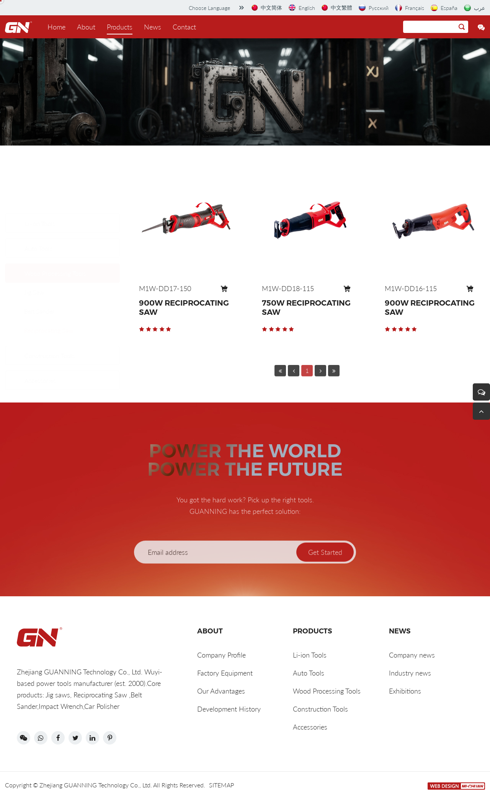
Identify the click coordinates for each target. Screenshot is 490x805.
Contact (184, 27)
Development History (229, 709)
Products (119, 27)
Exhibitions (405, 691)
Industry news (410, 673)
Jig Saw (34, 255)
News (152, 27)
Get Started (325, 573)
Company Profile (221, 655)
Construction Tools (49, 345)
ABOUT (210, 631)
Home (56, 27)
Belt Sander (39, 274)
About (86, 27)
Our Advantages (221, 691)
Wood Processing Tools (55, 236)
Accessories (40, 369)
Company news (412, 655)
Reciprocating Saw (48, 293)
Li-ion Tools (39, 186)
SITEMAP (221, 785)
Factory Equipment (225, 673)
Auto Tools (38, 211)
